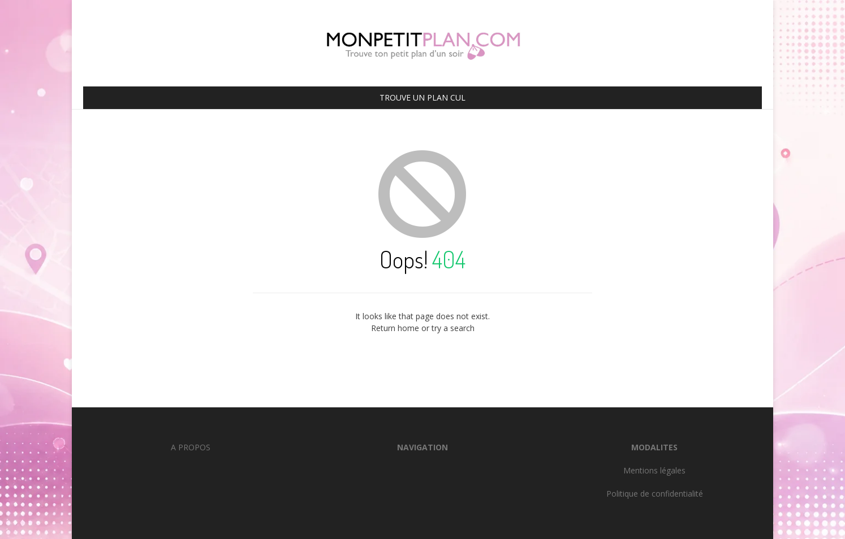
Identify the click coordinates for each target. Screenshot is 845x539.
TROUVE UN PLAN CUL (422, 97)
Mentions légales (654, 470)
